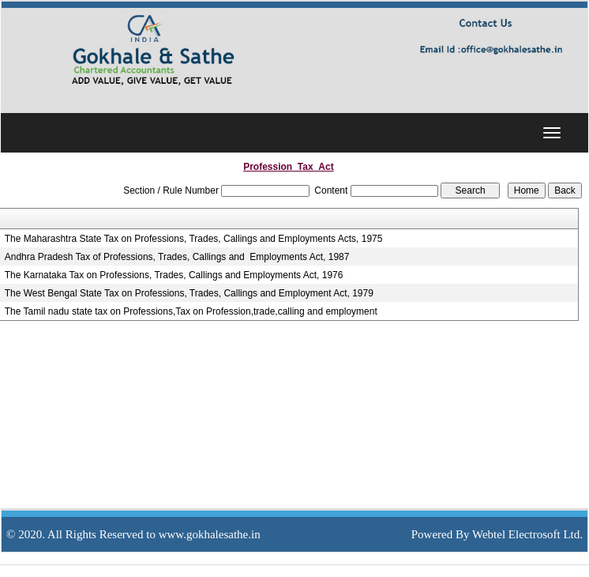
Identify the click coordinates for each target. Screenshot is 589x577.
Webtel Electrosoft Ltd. (527, 534)
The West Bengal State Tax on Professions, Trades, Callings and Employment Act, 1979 (189, 293)
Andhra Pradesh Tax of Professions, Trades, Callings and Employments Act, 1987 (177, 256)
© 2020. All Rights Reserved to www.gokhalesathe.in (133, 534)
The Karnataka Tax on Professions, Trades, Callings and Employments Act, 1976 (174, 275)
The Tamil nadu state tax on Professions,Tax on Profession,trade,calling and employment (191, 311)
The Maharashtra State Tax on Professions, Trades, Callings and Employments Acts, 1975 (194, 238)
